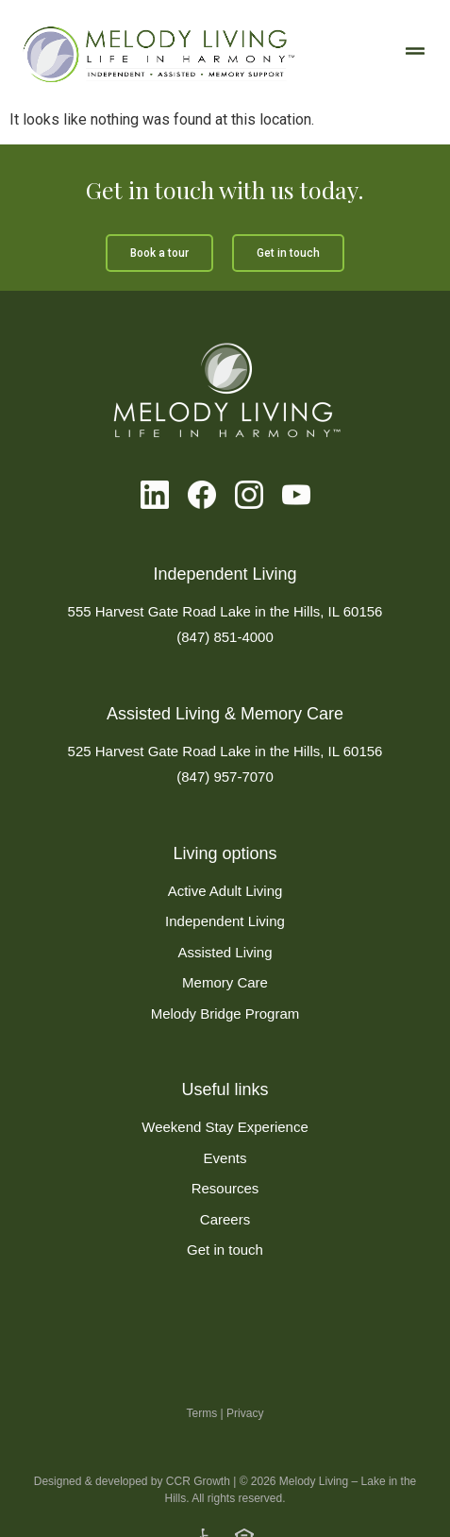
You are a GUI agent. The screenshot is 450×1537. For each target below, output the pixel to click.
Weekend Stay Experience (225, 1127)
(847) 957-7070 (225, 776)
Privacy (244, 1445)
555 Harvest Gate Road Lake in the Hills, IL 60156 (225, 611)
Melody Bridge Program (225, 1013)
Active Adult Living (225, 891)
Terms (202, 1445)
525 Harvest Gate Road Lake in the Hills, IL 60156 (225, 751)
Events (225, 1158)
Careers (225, 1219)
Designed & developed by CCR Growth (132, 1514)
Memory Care (225, 982)
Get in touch (225, 1249)
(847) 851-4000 (225, 637)
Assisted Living (224, 952)
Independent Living (225, 921)
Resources (225, 1188)
